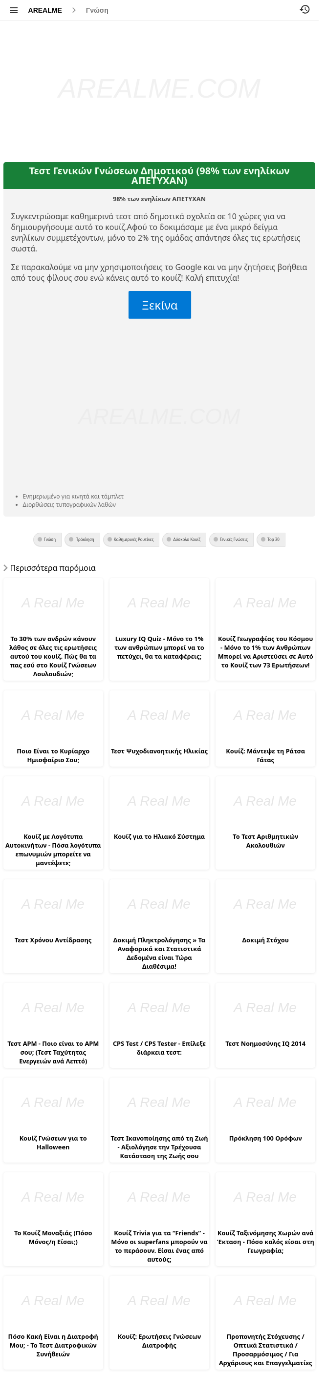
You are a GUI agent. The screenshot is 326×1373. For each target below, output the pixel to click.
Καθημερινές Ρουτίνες (134, 539)
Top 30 (273, 539)
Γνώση (97, 10)
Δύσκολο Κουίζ (186, 539)
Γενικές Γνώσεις (234, 539)
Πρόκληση (84, 539)
